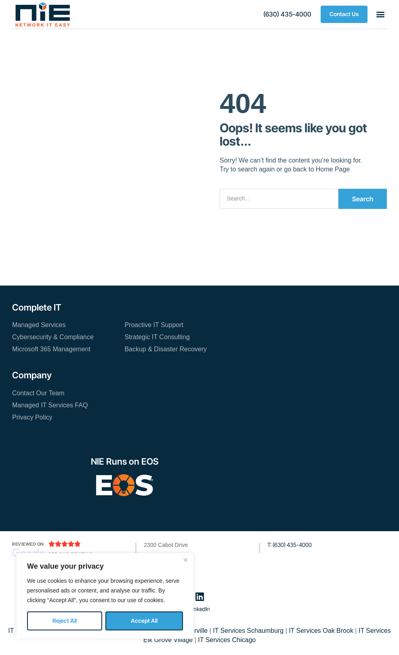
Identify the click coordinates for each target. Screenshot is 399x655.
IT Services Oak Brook (321, 630)
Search (362, 199)
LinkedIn (199, 608)
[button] (287, 14)
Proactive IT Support (153, 324)
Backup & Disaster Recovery (165, 349)
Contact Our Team (38, 393)
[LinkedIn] (199, 596)
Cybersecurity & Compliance (53, 337)
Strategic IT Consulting (157, 337)
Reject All (64, 620)
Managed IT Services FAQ (50, 405)
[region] (105, 596)
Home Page (333, 169)
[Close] (185, 560)
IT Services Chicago (227, 639)
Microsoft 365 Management (51, 349)
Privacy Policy (32, 417)
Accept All (144, 620)
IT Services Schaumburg (248, 630)
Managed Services (39, 324)
